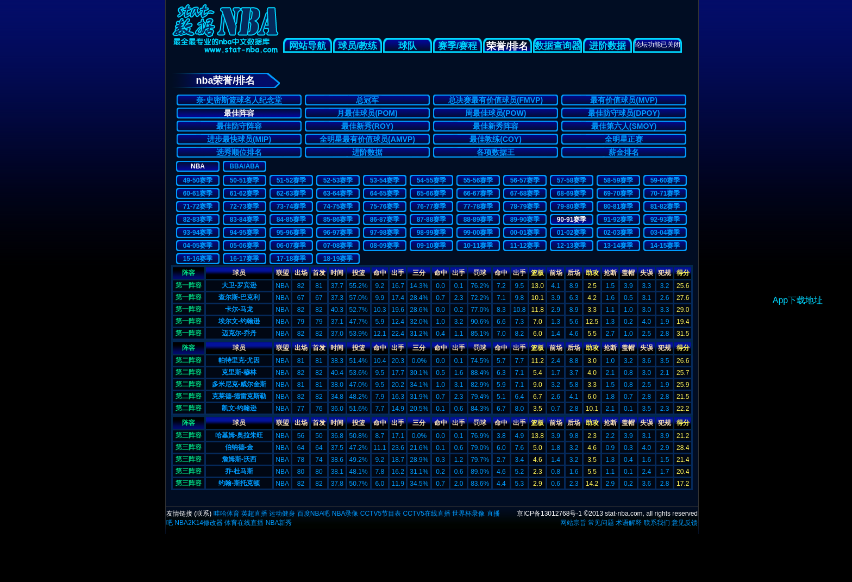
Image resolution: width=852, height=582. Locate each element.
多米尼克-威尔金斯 (239, 384)
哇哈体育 (227, 513)
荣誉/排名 (507, 46)
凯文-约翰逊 (239, 408)
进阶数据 (607, 46)
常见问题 (601, 523)
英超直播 (254, 513)
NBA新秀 (279, 523)
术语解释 (629, 523)
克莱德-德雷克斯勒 (239, 396)
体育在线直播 (244, 523)
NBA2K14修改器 (198, 523)
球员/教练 (358, 46)
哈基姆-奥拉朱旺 (239, 435)
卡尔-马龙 (239, 309)
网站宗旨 (573, 523)
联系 (202, 513)
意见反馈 (685, 523)
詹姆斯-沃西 (239, 459)
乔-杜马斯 (239, 471)
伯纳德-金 (239, 447)
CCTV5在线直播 (426, 513)
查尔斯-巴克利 (239, 297)
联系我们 (657, 523)
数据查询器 (558, 46)
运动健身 (282, 513)
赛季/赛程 (458, 46)
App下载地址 (798, 300)
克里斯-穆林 (239, 372)
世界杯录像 (468, 513)
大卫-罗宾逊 (239, 285)
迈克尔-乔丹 (239, 333)
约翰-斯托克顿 (239, 483)
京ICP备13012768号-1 (549, 513)
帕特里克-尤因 (239, 360)
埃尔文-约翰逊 (239, 321)
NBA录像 (345, 513)
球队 (407, 46)
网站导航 (307, 46)
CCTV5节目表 (380, 513)
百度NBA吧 (313, 513)
